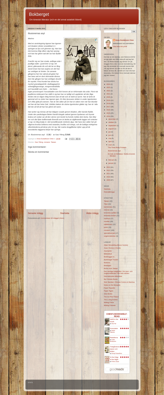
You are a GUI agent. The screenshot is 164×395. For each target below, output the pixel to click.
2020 (108, 97)
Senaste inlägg (35, 213)
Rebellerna (114, 337)
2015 (108, 113)
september (112, 125)
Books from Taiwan (111, 268)
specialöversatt (109, 233)
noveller (107, 221)
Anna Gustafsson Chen (125, 40)
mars (110, 145)
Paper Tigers (108, 291)
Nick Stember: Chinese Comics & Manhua (119, 282)
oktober (111, 122)
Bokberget (39, 14)
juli (109, 132)
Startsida (64, 213)
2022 (108, 91)
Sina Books (108, 294)
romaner (47, 142)
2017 (108, 107)
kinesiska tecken (110, 216)
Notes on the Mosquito (112, 285)
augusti (111, 129)
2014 (108, 116)
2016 (108, 110)
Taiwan (53, 142)
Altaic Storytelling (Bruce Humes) (116, 245)
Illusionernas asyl (114, 151)
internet (106, 210)
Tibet (106, 204)
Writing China (109, 302)
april (110, 141)
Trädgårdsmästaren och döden (115, 349)
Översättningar (109, 192)
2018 (108, 103)
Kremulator (114, 328)
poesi (106, 227)
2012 (108, 170)
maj (110, 138)
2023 (108, 87)
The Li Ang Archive (111, 300)
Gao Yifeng (39, 142)
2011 (108, 173)
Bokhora (107, 263)
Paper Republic (109, 288)
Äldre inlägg (92, 213)
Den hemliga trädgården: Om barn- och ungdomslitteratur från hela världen (118, 272)
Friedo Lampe (115, 361)
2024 (108, 84)
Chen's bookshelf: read (116, 315)
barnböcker (108, 207)
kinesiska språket (110, 213)
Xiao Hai (114, 323)
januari (111, 163)
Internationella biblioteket (113, 276)
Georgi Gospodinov (117, 353)
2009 (108, 180)
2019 (108, 100)
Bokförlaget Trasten (111, 260)
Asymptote (108, 251)
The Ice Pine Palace (111, 297)
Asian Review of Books (112, 248)
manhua (107, 218)
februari (111, 160)
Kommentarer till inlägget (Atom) (52, 218)
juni (110, 135)
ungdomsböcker (110, 236)
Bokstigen (107, 265)
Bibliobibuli (108, 254)
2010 (108, 177)
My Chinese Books (111, 279)
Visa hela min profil (120, 46)
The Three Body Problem (117, 147)
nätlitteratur (108, 224)
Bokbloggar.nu (109, 257)
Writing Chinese (110, 305)
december (112, 119)
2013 (108, 167)
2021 (108, 94)
